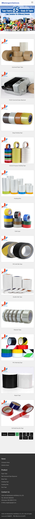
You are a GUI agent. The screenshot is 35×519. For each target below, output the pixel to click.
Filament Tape (17, 358)
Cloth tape (17, 259)
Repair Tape (17, 423)
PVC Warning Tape (17, 391)
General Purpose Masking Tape (17, 194)
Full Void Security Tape (18, 456)
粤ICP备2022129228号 (19, 516)
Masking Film (17, 227)
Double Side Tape (17, 325)
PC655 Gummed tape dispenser (17, 128)
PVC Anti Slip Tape (17, 292)
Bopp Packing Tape (17, 161)
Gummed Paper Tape (17, 67)
